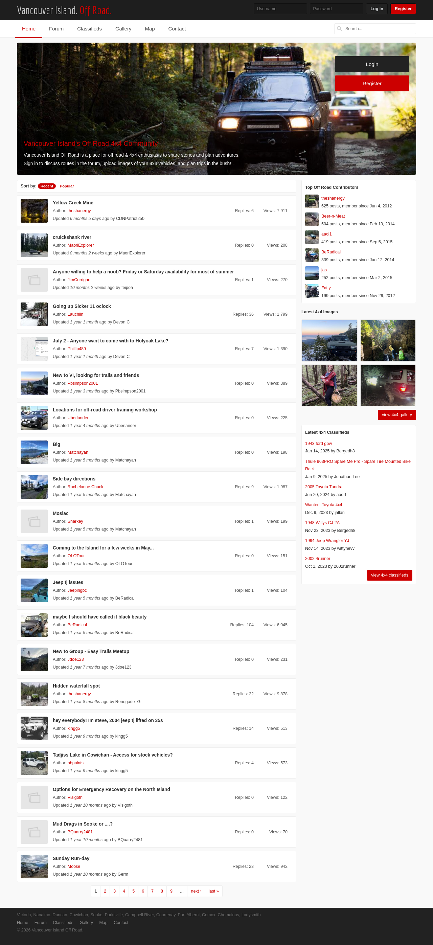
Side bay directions (74, 478)
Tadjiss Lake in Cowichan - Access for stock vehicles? (113, 755)
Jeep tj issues (68, 582)
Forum (56, 28)
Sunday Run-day (71, 858)
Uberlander (78, 417)
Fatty (326, 288)
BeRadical (125, 598)
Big (56, 444)
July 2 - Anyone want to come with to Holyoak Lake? (110, 340)
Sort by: (29, 186)
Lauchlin (76, 314)
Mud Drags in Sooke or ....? (83, 824)
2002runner (345, 566)
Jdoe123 (76, 659)
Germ (123, 874)
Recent (47, 186)
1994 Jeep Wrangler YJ (327, 540)
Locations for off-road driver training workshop (105, 409)
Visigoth (75, 797)
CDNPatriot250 (130, 218)
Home (29, 28)
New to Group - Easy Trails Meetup (91, 651)
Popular (67, 186)
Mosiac (61, 513)
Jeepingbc (77, 590)
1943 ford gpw (318, 443)
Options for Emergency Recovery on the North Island (111, 789)
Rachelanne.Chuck (86, 487)
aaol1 (326, 234)
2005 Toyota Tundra (323, 487)
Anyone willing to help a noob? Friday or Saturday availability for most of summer (143, 271)
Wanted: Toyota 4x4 (323, 504)
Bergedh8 (345, 451)
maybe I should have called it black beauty (99, 617)
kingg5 (74, 728)
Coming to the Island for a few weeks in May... (103, 547)
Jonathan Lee (347, 476)
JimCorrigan (79, 279)
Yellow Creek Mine (73, 202)
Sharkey (75, 521)
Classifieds (89, 28)
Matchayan (78, 452)
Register (403, 8)
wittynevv (346, 548)
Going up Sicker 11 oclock (82, 306)
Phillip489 (77, 348)
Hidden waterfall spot (76, 686)
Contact (177, 28)
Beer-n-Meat (333, 216)
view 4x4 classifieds (389, 575)
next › (196, 891)
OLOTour (76, 556)
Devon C (121, 322)
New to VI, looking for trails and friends (96, 375)
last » (214, 891)
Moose (74, 866)
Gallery (123, 28)
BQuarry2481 (80, 832)
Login (372, 64)
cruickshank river (72, 237)
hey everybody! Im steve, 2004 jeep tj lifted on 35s (108, 720)
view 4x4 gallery (397, 414)
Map (150, 28)
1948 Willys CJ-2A (322, 522)
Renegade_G (127, 701)
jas (324, 270)
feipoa (127, 287)
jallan (340, 512)
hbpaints (76, 763)
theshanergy (79, 210)
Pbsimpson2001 (83, 383)
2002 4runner (317, 558)
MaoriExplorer (81, 245)
